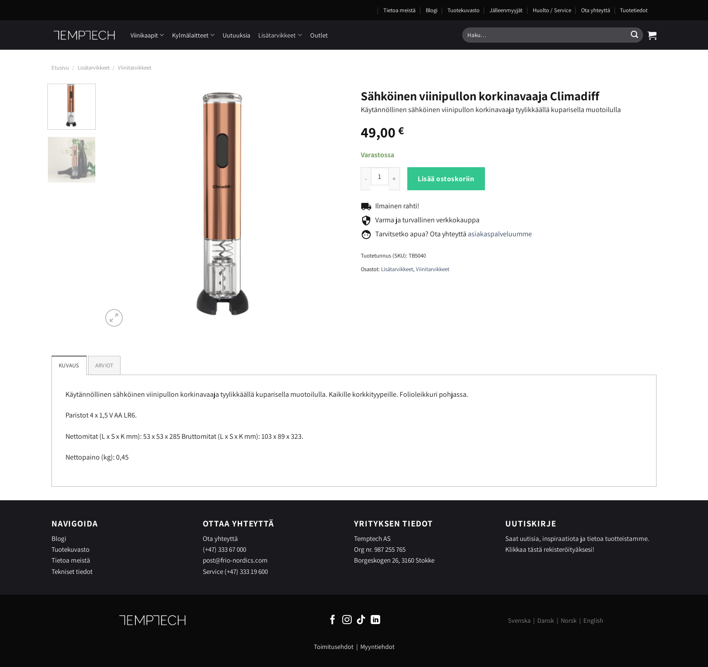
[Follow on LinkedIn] (375, 620)
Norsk (569, 620)
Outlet (319, 35)
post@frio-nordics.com (235, 559)
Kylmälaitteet (193, 35)
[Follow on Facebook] (332, 620)
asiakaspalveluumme (500, 234)
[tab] (104, 365)
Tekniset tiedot (72, 571)
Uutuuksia (236, 35)
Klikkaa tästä (523, 549)
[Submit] (634, 35)
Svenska (519, 620)
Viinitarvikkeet (134, 67)
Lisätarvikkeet (280, 35)
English (593, 620)
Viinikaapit (147, 35)
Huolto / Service (552, 10)
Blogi (432, 10)
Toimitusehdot (334, 646)
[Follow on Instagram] (347, 620)
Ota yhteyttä (595, 10)
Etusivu (60, 67)
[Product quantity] (380, 176)
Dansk (545, 620)
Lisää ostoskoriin (446, 178)
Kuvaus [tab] (69, 365)
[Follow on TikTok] (361, 620)
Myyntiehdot (377, 646)
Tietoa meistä (399, 10)
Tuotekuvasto (463, 10)
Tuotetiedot (633, 10)
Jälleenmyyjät (505, 10)
